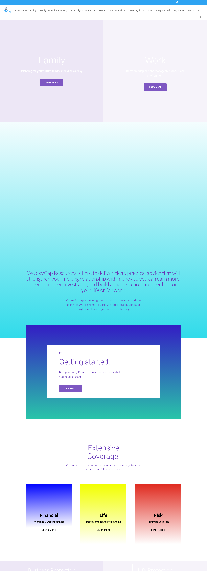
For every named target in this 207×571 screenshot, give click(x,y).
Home (7, 10)
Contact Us (193, 10)
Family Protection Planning (53, 10)
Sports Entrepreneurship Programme (166, 10)
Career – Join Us (136, 10)
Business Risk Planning (25, 10)
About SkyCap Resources (82, 10)
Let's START (70, 388)
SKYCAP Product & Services (112, 10)
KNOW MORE (52, 83)
